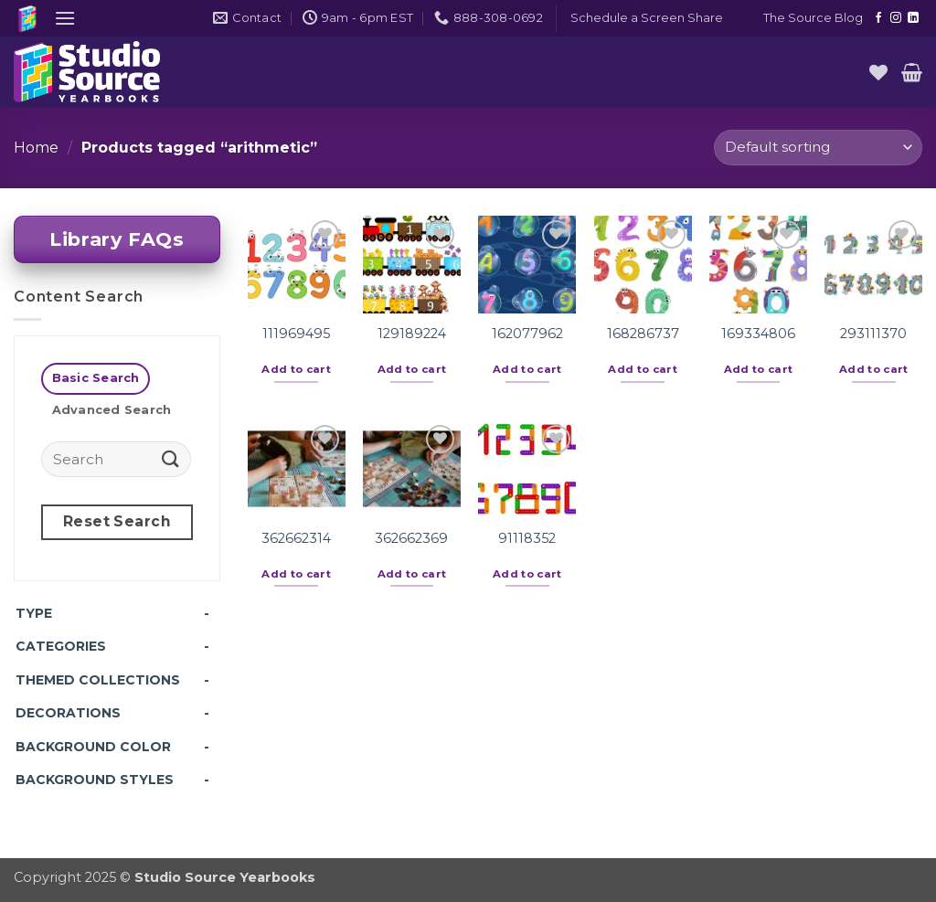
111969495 (296, 333)
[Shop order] (818, 147)
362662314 (296, 538)
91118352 (527, 538)
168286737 (643, 333)
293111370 (873, 333)
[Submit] (171, 458)
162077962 (527, 333)
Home (36, 147)
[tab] (95, 379)
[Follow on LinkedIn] (913, 18)
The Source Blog (813, 18)
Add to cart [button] (296, 369)
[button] (65, 18)
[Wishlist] (878, 72)
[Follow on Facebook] (878, 18)
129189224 (412, 333)
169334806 (758, 333)
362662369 (411, 538)
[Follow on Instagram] (895, 18)
